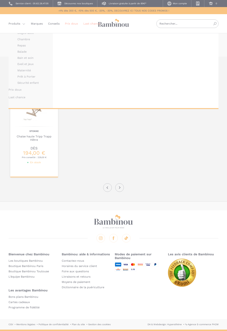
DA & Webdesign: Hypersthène (165, 324)
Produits (14, 23)
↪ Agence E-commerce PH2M (201, 324)
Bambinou (113, 23)
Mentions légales (25, 324)
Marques (37, 23)
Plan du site (78, 324)
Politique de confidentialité (53, 324)
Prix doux (71, 23)
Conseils (54, 23)
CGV (11, 324)
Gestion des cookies (99, 324)
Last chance (91, 23)
